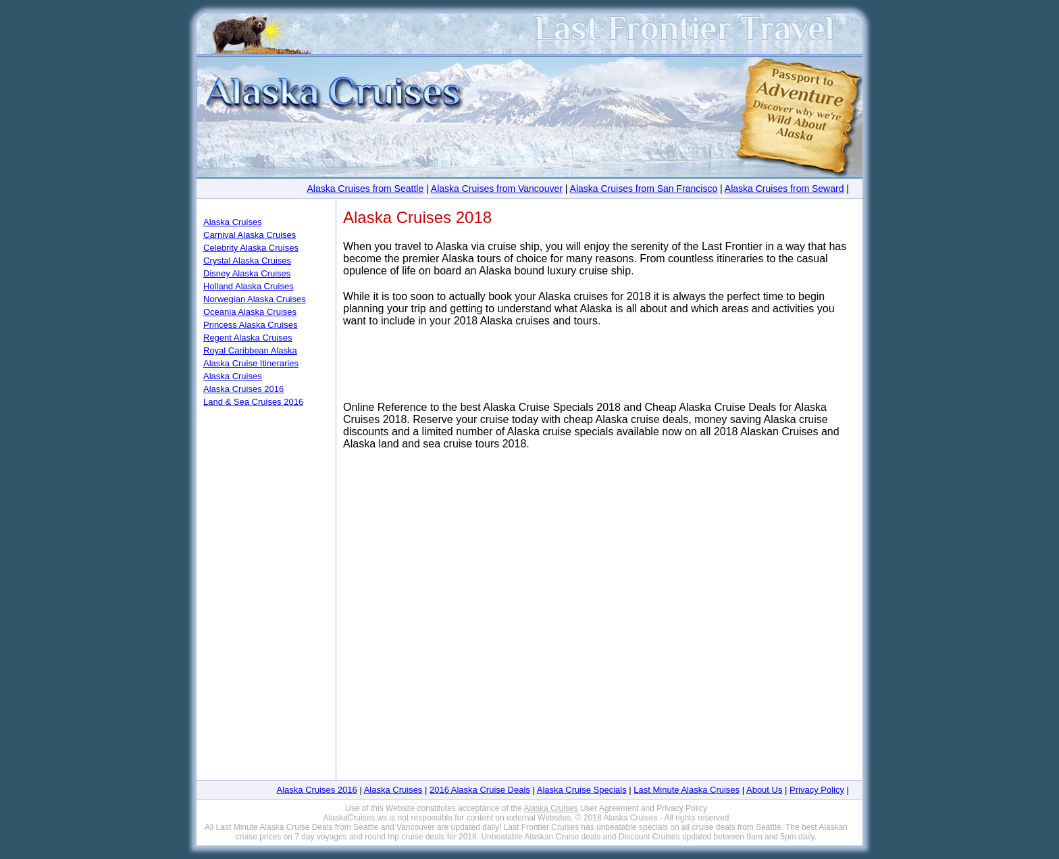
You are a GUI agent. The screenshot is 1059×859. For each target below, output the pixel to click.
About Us (764, 790)
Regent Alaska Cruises (247, 338)
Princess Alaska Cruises (250, 325)
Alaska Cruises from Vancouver (497, 188)
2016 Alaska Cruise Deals (480, 790)
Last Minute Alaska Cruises (687, 790)
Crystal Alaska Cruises (247, 260)
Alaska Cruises (232, 222)
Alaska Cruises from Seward (784, 188)
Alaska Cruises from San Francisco (644, 188)
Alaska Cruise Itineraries (251, 363)
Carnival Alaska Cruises (249, 235)
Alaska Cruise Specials (582, 790)
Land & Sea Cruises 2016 (253, 402)
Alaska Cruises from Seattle (365, 188)
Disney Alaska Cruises (246, 273)
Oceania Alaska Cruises (249, 312)
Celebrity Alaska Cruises (251, 248)
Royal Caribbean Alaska (250, 350)
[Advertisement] (596, 371)
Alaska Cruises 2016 (243, 389)
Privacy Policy (817, 790)
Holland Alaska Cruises (248, 286)
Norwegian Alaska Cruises (254, 299)
